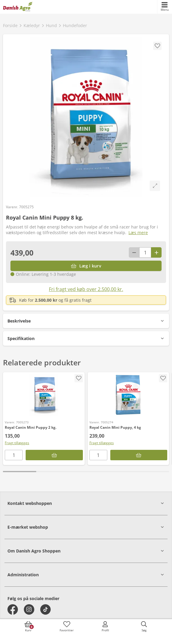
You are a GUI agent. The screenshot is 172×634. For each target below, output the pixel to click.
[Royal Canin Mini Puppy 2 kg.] (44, 395)
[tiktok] (45, 609)
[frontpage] (17, 7)
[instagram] (29, 609)
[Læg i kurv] (86, 266)
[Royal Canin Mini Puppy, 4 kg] (128, 395)
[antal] (145, 252)
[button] (86, 321)
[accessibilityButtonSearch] (144, 626)
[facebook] (12, 609)
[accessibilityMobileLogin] (105, 626)
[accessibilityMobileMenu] (164, 7)
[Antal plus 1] (156, 252)
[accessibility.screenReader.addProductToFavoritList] (79, 378)
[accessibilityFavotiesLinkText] (66, 626)
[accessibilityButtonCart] (28, 626)
